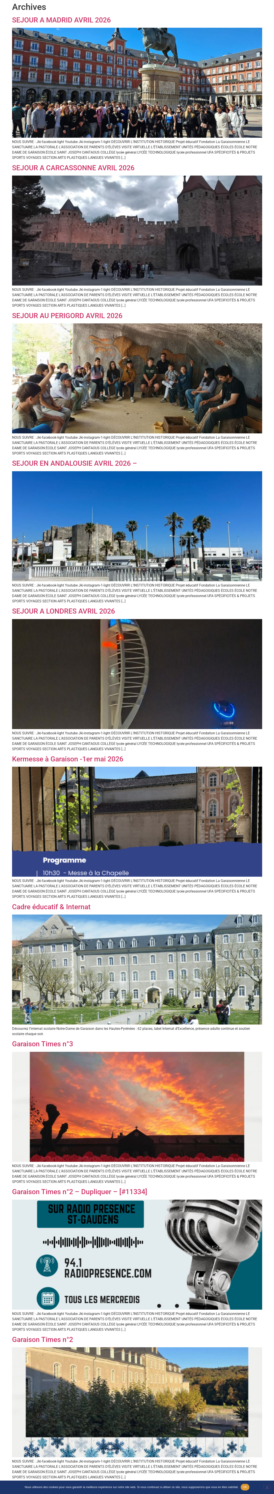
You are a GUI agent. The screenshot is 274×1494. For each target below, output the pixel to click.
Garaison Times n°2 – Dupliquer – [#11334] (79, 1192)
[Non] (267, 1487)
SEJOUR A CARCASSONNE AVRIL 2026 (73, 168)
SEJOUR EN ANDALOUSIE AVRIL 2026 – (74, 463)
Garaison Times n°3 (42, 1044)
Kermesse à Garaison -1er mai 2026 (67, 759)
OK (245, 1487)
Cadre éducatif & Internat (51, 907)
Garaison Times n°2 (42, 1339)
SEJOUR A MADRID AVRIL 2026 (61, 20)
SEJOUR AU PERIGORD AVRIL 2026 (67, 316)
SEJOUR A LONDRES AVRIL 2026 (63, 611)
